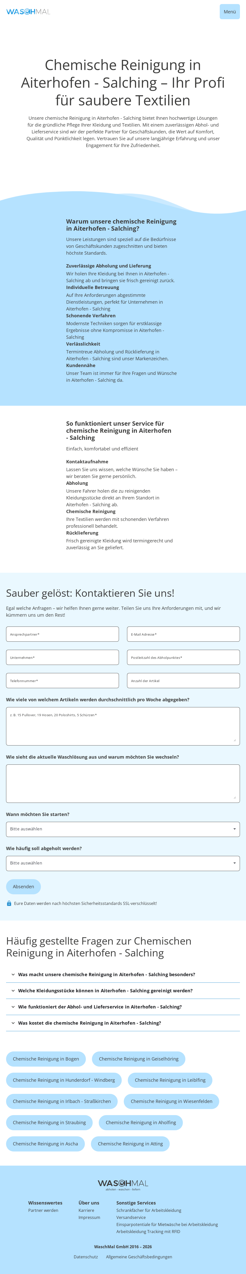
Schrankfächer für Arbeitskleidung (148, 1210)
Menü (230, 12)
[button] (123, 974)
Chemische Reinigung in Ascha (45, 1144)
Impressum (89, 1217)
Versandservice (131, 1217)
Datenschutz (86, 1257)
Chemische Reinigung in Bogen (46, 1059)
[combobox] (183, 657)
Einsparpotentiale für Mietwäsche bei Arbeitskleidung (167, 1224)
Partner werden (43, 1210)
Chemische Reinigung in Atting (130, 1144)
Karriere (86, 1210)
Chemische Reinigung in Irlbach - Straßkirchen (62, 1101)
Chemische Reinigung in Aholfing (141, 1122)
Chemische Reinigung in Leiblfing (170, 1080)
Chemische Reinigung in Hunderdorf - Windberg (64, 1080)
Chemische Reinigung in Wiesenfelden (171, 1101)
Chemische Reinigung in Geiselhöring (139, 1059)
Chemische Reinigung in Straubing (49, 1122)
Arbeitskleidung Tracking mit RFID (148, 1231)
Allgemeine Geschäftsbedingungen (139, 1257)
